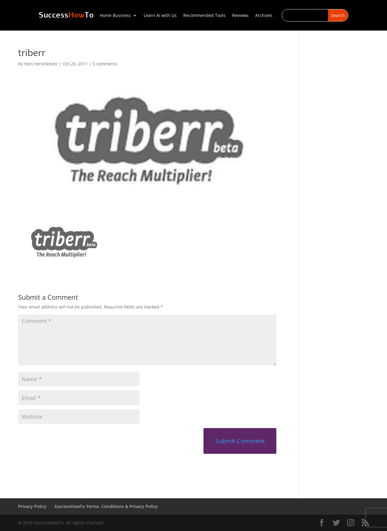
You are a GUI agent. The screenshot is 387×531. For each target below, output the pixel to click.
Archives (263, 15)
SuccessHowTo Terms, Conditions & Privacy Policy (106, 506)
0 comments (105, 64)
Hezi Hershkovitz (41, 64)
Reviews (240, 15)
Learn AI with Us (160, 15)
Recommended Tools (204, 15)
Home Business (115, 15)
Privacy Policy (32, 506)
